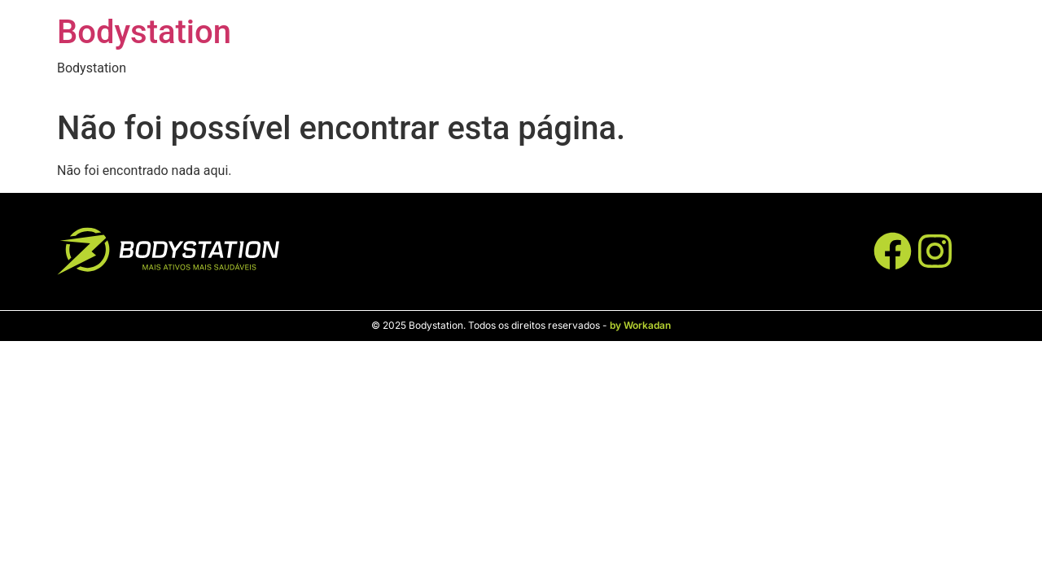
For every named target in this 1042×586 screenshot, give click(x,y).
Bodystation (144, 32)
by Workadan (640, 325)
